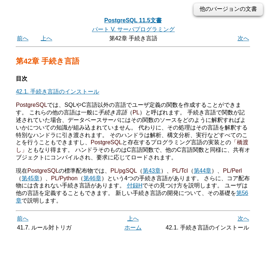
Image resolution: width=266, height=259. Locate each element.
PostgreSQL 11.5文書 (133, 20)
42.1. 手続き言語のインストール (57, 91)
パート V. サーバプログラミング (133, 29)
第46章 (92, 178)
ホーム (133, 227)
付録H (135, 185)
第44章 (203, 171)
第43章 (152, 171)
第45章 (31, 178)
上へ (46, 38)
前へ (22, 38)
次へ (243, 38)
